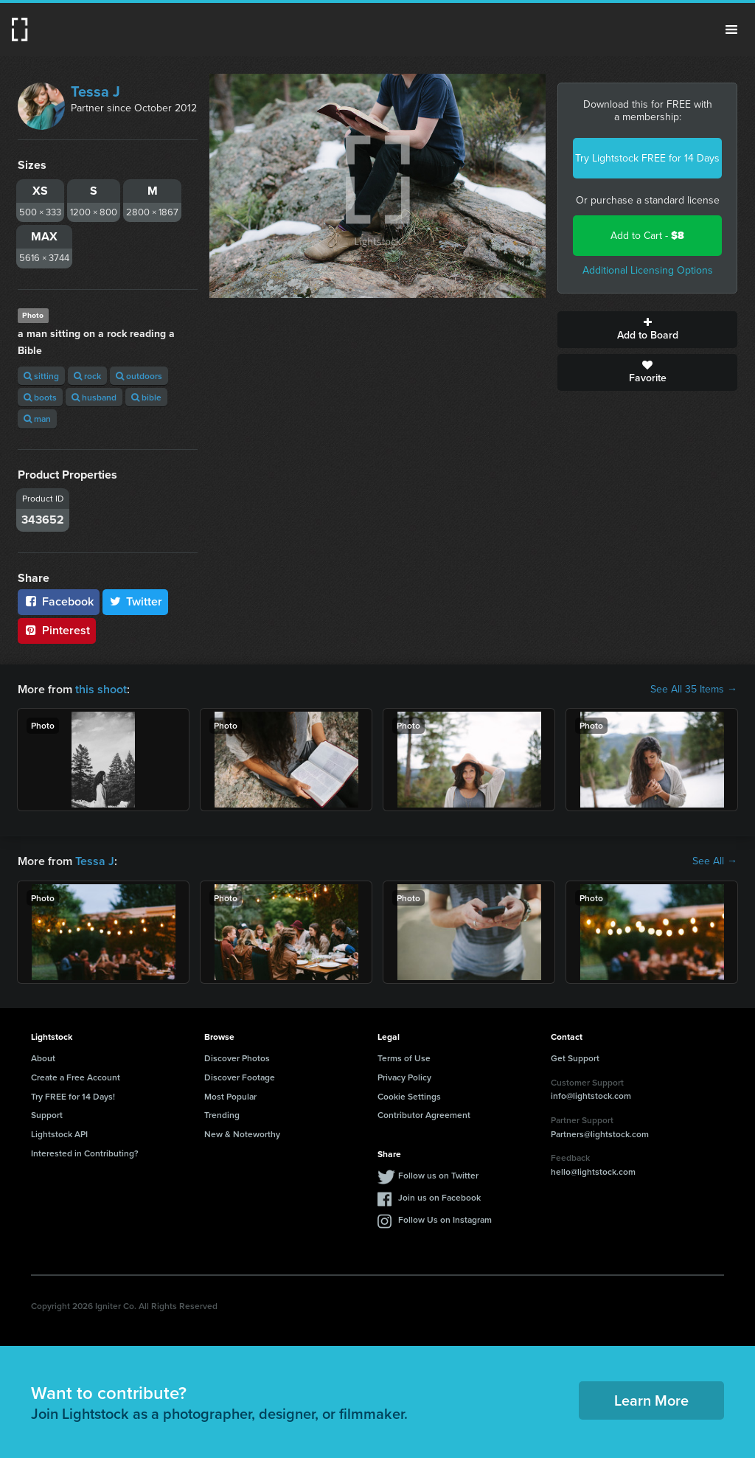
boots (40, 397)
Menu (731, 29)
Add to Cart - (647, 235)
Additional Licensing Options (647, 270)
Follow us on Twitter (438, 1175)
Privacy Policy (404, 1077)
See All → (714, 861)
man (37, 418)
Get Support (575, 1058)
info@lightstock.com (591, 1095)
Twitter (135, 601)
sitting (41, 375)
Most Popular (230, 1096)
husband (94, 397)
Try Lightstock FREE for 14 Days (647, 158)
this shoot (101, 689)
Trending (222, 1114)
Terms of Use (404, 1058)
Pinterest (57, 630)
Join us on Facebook (439, 1197)
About (43, 1058)
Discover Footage (239, 1077)
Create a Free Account (75, 1077)
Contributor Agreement (424, 1114)
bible (146, 397)
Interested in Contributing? (85, 1153)
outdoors (139, 375)
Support (47, 1114)
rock (87, 375)
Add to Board (647, 329)
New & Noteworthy (242, 1134)
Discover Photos (237, 1058)
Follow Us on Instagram (445, 1219)
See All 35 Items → (693, 689)
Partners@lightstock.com (600, 1134)
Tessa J (95, 91)
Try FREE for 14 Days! (73, 1096)
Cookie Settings (409, 1096)
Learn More (651, 1400)
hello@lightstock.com (593, 1171)
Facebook (59, 601)
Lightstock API (59, 1134)
